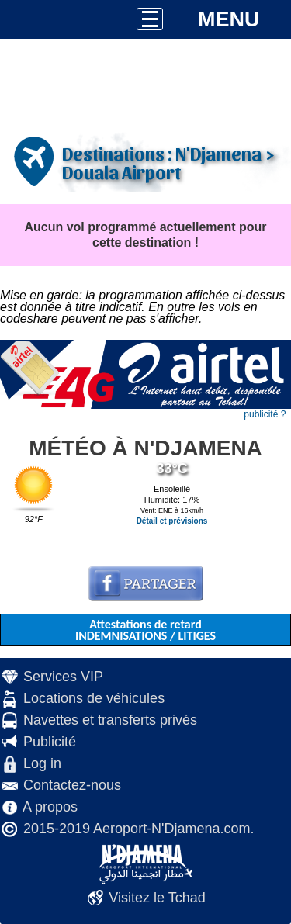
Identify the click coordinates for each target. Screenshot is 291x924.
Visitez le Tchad (157, 897)
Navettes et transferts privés (110, 720)
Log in (42, 763)
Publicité (49, 741)
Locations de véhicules (94, 698)
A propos (50, 807)
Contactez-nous (72, 785)
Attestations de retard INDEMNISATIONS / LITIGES (145, 630)
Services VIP (63, 676)
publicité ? (265, 414)
